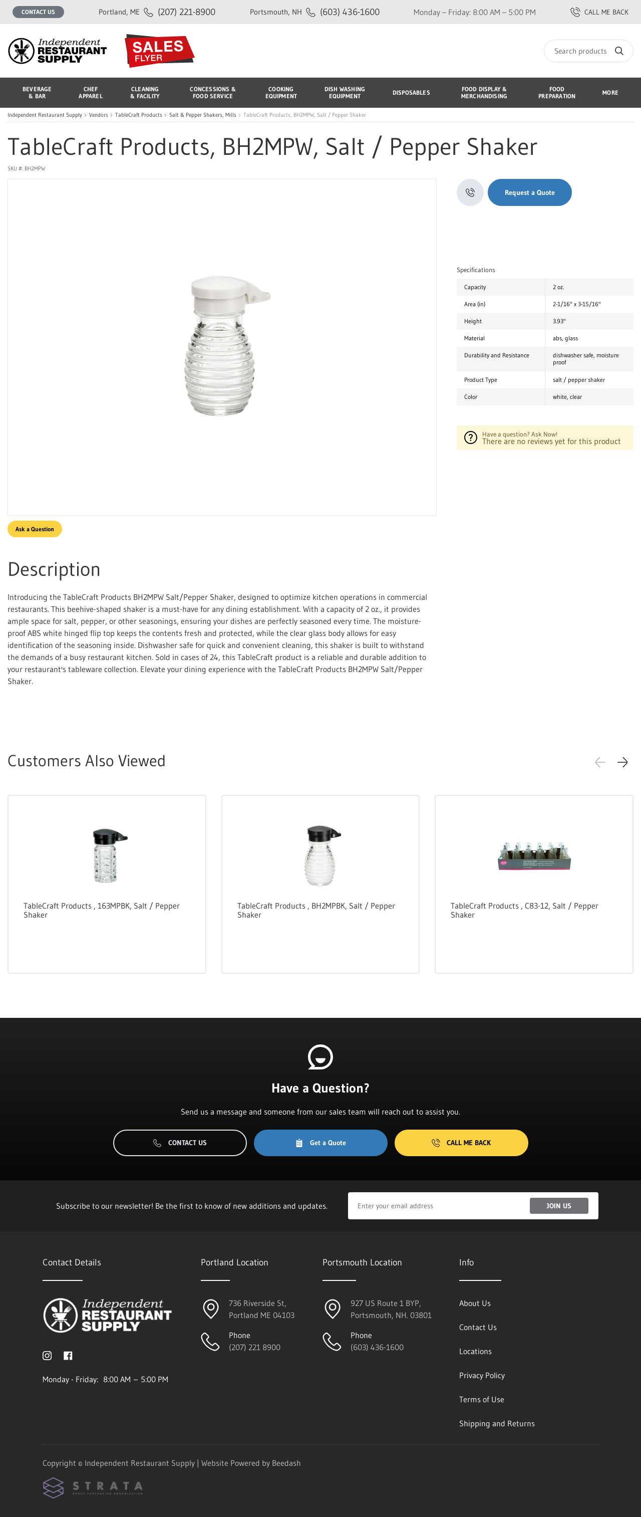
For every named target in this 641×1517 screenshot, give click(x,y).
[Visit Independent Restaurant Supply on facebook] (68, 1355)
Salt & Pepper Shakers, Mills (202, 115)
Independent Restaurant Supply (45, 115)
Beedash (286, 1463)
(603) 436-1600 (315, 12)
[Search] (588, 51)
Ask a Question (35, 529)
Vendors (98, 115)
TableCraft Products (138, 115)
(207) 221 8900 (254, 1347)
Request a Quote (530, 192)
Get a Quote (320, 1142)
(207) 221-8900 (157, 12)
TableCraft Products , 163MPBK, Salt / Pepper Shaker (102, 910)
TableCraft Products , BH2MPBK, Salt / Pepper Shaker (316, 910)
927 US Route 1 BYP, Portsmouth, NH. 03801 (391, 1309)
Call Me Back (461, 1142)
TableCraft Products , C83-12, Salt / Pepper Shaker (524, 910)
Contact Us (38, 12)
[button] (622, 762)
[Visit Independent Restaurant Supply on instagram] (47, 1355)
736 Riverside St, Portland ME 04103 (261, 1309)
